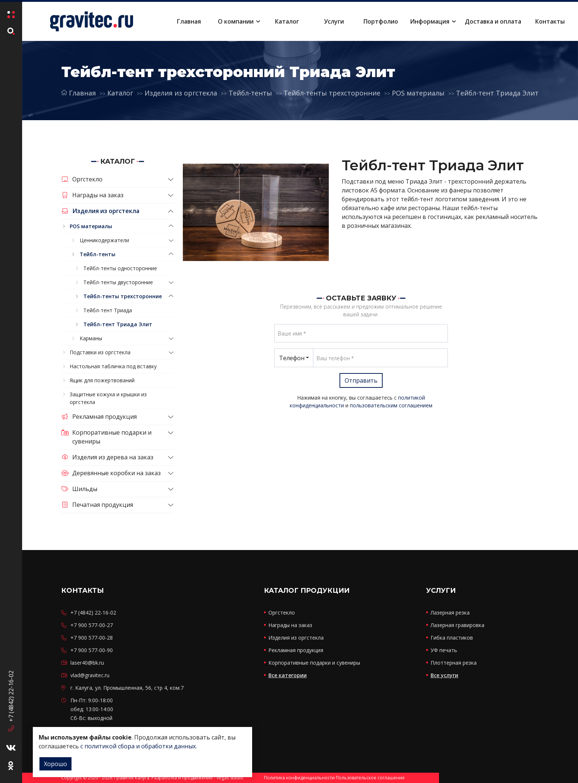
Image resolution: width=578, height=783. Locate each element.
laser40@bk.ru (87, 662)
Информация (429, 21)
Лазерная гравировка (457, 625)
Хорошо (55, 764)
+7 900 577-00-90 (91, 650)
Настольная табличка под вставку (113, 366)
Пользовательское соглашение (370, 778)
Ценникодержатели (104, 240)
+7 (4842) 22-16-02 (11, 692)
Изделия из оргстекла (180, 92)
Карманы (91, 338)
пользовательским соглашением (391, 405)
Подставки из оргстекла (100, 352)
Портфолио (380, 21)
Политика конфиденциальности (299, 778)
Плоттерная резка (454, 662)
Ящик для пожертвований (102, 380)
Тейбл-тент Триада (107, 310)
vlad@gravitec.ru (89, 675)
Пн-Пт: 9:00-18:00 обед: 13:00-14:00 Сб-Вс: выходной (91, 709)
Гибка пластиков (452, 637)
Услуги (334, 21)
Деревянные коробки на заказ (111, 473)
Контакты (550, 21)
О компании (236, 21)
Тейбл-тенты (250, 92)
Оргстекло (81, 179)
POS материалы (418, 92)
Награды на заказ (92, 195)
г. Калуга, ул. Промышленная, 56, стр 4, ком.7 (127, 687)
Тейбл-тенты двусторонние (118, 282)
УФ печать (444, 650)
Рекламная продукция (99, 417)
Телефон (291, 358)
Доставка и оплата (493, 21)
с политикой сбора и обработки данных (138, 746)
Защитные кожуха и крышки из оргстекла (108, 398)
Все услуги (444, 675)
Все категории (287, 675)
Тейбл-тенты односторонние (120, 268)
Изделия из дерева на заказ (107, 457)
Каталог (287, 21)
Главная (189, 21)
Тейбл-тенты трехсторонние (331, 92)
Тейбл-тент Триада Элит (497, 92)
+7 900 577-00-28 (91, 637)
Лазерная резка (450, 612)
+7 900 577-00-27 (91, 625)
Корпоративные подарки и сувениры (106, 436)
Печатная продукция (97, 505)
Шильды (79, 489)
